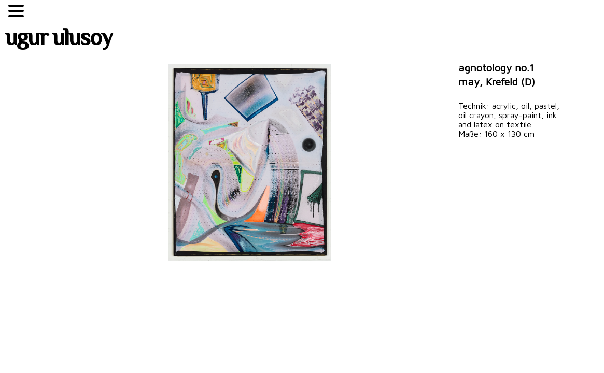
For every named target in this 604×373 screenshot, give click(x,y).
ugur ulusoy (58, 39)
